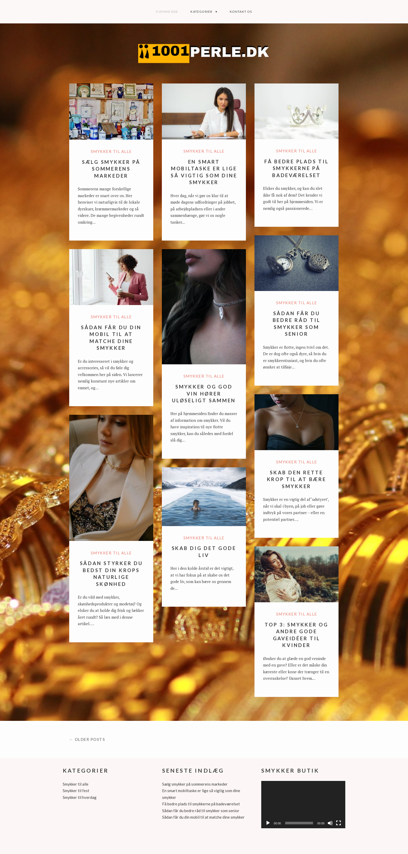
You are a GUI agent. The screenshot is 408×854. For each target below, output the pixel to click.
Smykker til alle (111, 151)
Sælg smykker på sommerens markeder (111, 169)
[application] (303, 804)
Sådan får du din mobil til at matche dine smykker (203, 817)
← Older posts (87, 739)
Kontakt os (241, 12)
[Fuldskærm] (338, 823)
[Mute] (330, 823)
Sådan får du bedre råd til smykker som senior (200, 810)
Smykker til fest (76, 790)
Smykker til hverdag (80, 797)
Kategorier (201, 12)
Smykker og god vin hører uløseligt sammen (204, 393)
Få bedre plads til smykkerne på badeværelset (296, 168)
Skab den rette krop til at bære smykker (296, 479)
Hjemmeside (167, 12)
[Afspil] (268, 823)
